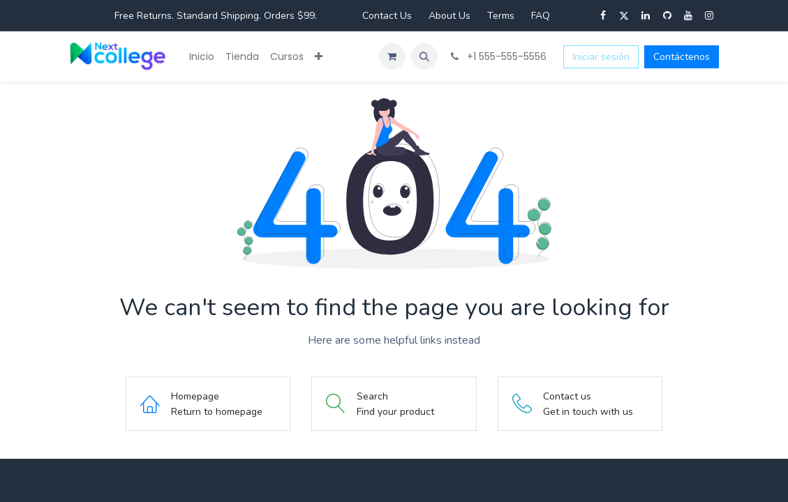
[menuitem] (202, 57)
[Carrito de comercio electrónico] (392, 56)
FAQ (540, 15)
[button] (424, 56)
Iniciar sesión (601, 56)
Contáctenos (681, 56)
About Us (449, 15)
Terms (500, 15)
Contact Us (387, 15)
